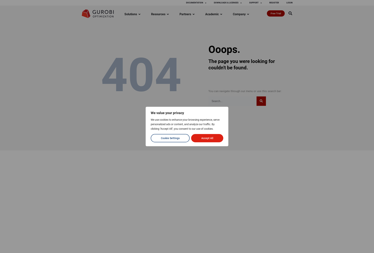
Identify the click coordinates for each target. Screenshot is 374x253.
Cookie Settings (170, 138)
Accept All (207, 138)
